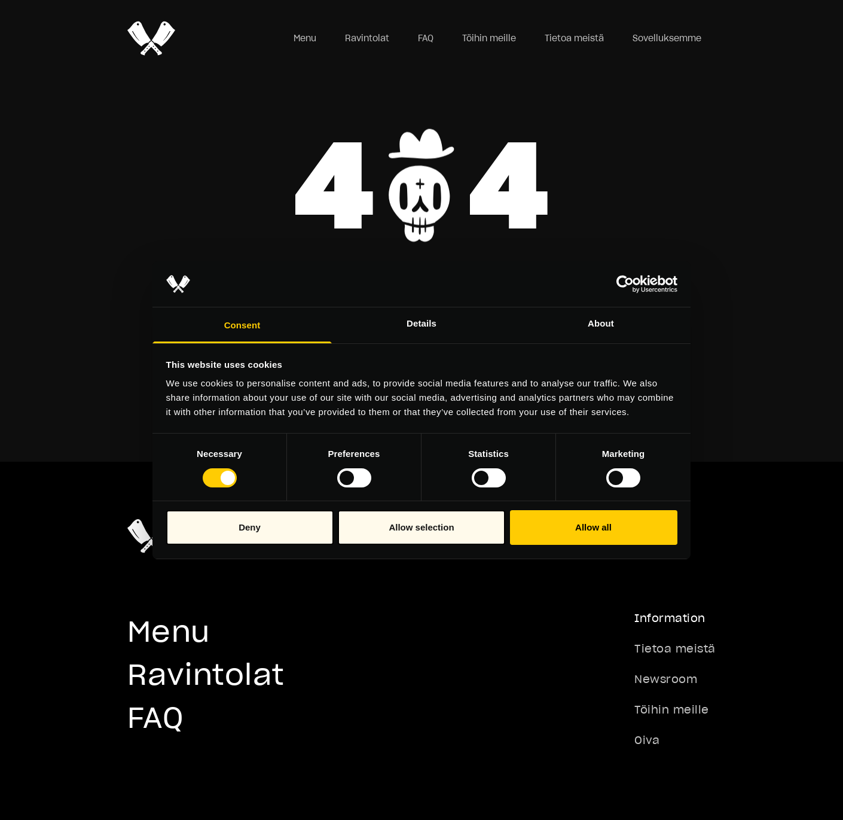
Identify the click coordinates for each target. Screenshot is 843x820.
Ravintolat (367, 38)
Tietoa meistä (574, 38)
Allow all (593, 527)
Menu (305, 38)
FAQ (425, 38)
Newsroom (665, 679)
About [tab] (601, 323)
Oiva (646, 740)
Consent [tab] (242, 325)
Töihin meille (489, 38)
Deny (250, 527)
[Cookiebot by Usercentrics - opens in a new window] (625, 284)
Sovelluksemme (667, 38)
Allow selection (421, 527)
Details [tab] (421, 323)
